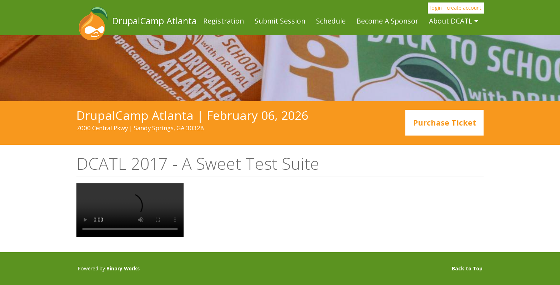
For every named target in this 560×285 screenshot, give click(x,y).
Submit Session (280, 21)
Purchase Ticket (444, 123)
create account (464, 7)
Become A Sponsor (387, 21)
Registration (223, 21)
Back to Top (467, 268)
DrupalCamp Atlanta (92, 23)
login (436, 7)
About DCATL (453, 21)
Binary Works (123, 268)
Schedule (331, 21)
